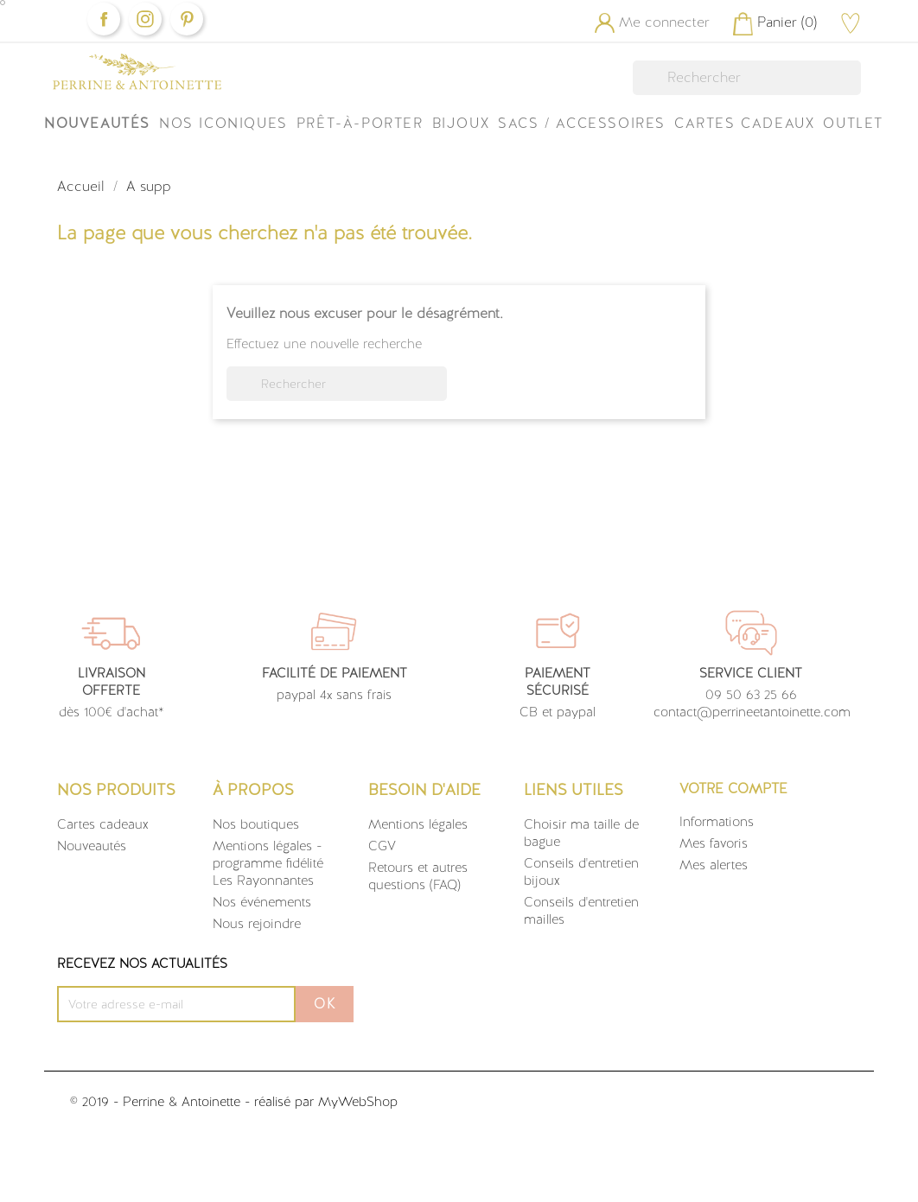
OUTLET (853, 123)
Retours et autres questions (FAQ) (418, 876)
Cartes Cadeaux (744, 123)
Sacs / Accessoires (582, 123)
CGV (382, 846)
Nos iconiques (223, 123)
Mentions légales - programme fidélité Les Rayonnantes (268, 863)
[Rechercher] (747, 77)
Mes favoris (713, 843)
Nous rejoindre (257, 923)
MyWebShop (358, 1101)
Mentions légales (418, 824)
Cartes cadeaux (103, 824)
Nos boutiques (256, 824)
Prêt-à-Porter (360, 123)
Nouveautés (97, 123)
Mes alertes (713, 865)
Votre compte (733, 788)
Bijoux (461, 123)
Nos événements (262, 902)
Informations (716, 821)
